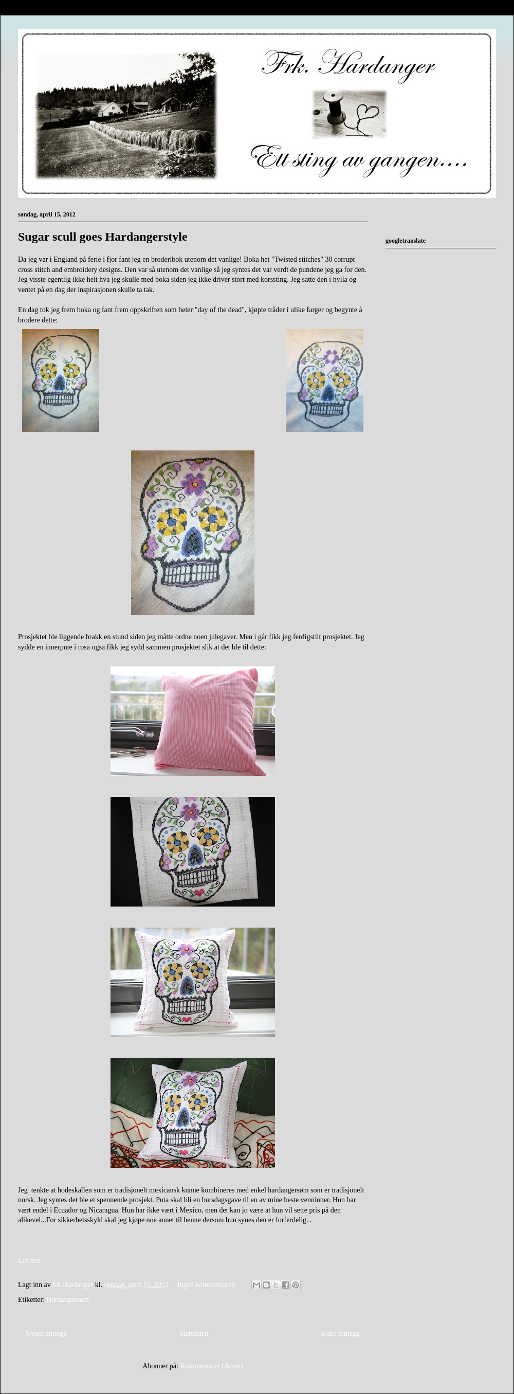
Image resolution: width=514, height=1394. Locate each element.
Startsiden (193, 1333)
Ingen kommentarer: (207, 1285)
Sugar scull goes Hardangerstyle (103, 236)
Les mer (29, 1260)
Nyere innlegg (46, 1333)
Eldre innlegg (340, 1333)
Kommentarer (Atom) (211, 1366)
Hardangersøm (68, 1300)
